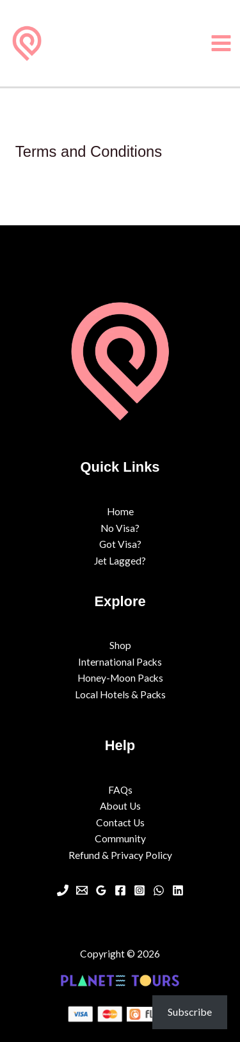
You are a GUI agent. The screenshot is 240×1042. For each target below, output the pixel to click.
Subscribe (190, 1012)
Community (120, 838)
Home (120, 511)
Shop (120, 645)
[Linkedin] (178, 890)
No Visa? (120, 528)
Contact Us (120, 822)
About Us (120, 806)
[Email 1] (82, 890)
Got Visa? (120, 544)
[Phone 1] (62, 890)
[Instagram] (139, 890)
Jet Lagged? (120, 560)
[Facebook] (120, 890)
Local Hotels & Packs (120, 694)
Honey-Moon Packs (120, 678)
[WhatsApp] (158, 890)
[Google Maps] (101, 890)
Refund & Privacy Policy (120, 855)
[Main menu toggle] (221, 42)
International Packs (120, 662)
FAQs (120, 790)
